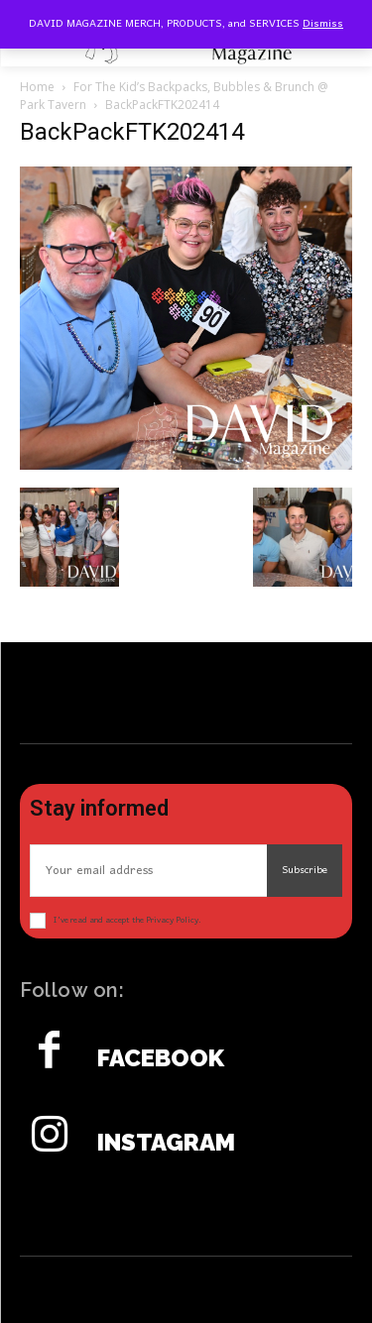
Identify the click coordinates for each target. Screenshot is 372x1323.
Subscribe (304, 870)
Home (37, 86)
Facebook (160, 1058)
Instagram (166, 1143)
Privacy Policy (172, 920)
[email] (148, 870)
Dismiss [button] (323, 24)
